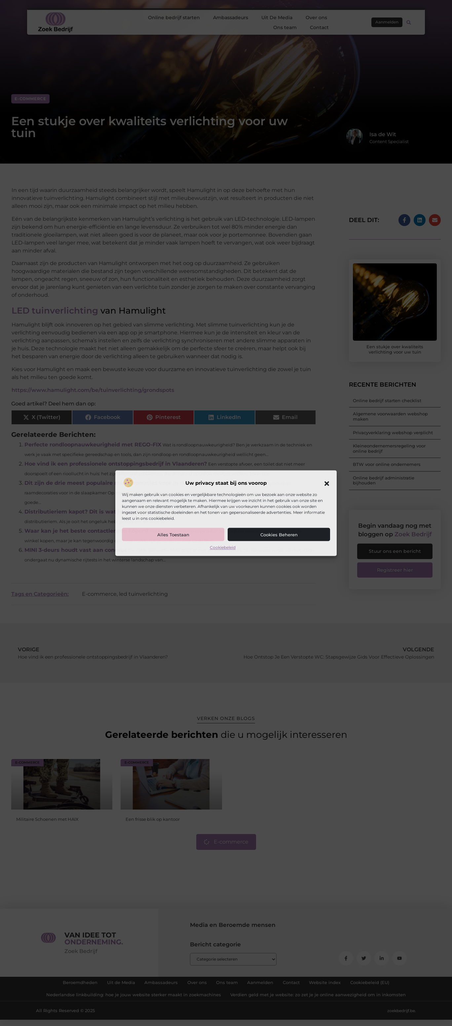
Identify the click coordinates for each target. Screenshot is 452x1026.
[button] (326, 483)
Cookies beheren (279, 535)
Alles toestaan (173, 535)
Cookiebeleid (223, 547)
